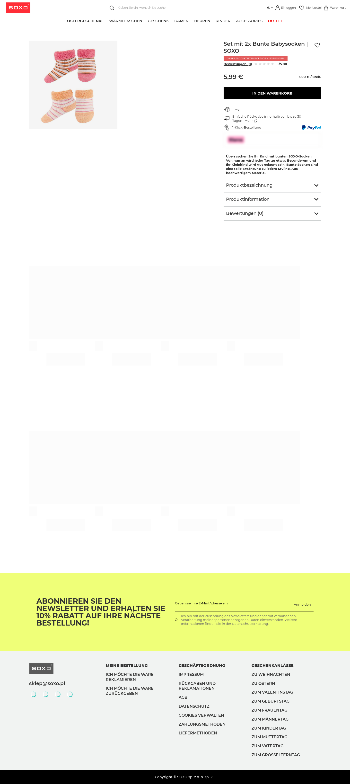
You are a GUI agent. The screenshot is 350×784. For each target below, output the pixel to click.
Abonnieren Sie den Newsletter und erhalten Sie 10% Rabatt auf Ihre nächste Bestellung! (100, 612)
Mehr (239, 109)
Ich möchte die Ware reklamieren (130, 677)
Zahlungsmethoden (202, 724)
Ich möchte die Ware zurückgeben (130, 691)
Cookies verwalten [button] (201, 715)
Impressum (191, 674)
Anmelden (302, 604)
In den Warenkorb (272, 93)
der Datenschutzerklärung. (247, 624)
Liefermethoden (198, 733)
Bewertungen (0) (238, 64)
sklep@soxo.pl (47, 683)
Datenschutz (194, 706)
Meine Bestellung (127, 665)
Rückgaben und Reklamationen (197, 686)
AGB (183, 697)
